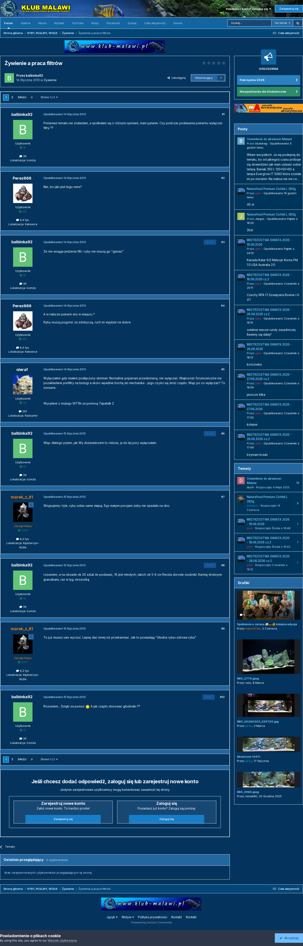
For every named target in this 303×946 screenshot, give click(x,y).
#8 (223, 565)
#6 (223, 433)
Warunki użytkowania (62, 940)
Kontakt (59, 23)
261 (23, 411)
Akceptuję (289, 938)
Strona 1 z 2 (49, 97)
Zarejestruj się (288, 8)
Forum (8, 25)
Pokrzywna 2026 (252, 80)
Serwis (177, 23)
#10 (222, 697)
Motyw (128, 917)
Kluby (95, 23)
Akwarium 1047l (248, 756)
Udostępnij (176, 77)
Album (42, 23)
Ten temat (280, 23)
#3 (223, 242)
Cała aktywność (155, 23)
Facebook (113, 23)
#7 (223, 496)
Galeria (25, 23)
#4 (223, 305)
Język (112, 917)
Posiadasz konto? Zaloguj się (248, 9)
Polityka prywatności (152, 917)
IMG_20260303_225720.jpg (258, 721)
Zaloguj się (166, 819)
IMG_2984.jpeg (248, 792)
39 (22, 156)
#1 (223, 114)
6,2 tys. (22, 539)
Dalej (22, 97)
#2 (223, 178)
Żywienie (50, 80)
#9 (223, 628)
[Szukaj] (249, 23)
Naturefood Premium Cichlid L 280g (271, 189)
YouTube (78, 23)
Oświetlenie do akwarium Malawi (269, 139)
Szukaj (132, 23)
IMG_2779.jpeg (248, 678)
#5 (223, 369)
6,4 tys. (22, 220)
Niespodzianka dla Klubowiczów (263, 91)
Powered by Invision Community (151, 922)
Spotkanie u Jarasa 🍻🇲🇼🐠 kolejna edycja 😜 (269, 624)
